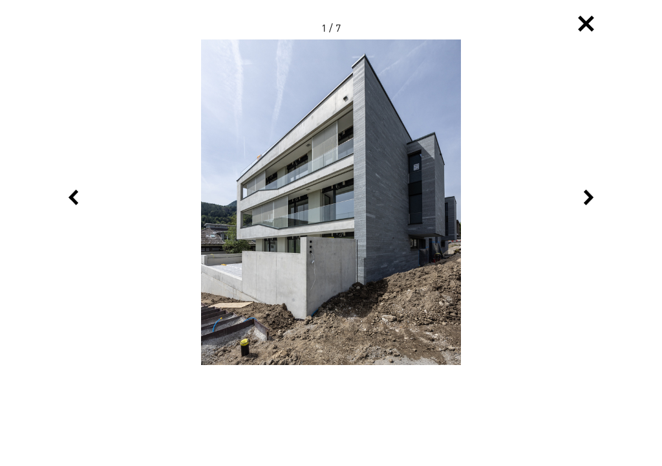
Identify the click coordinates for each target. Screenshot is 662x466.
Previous (73, 197)
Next (588, 197)
